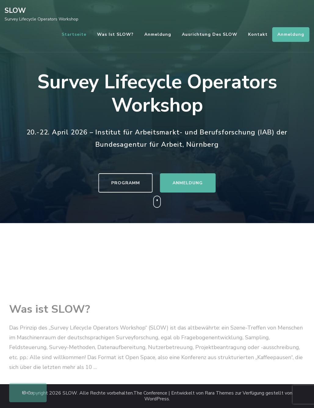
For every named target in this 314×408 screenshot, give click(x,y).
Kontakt (258, 34)
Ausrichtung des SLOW (209, 34)
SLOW (15, 10)
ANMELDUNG (190, 183)
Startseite (74, 34)
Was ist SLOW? (115, 34)
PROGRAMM (123, 183)
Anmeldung (157, 34)
